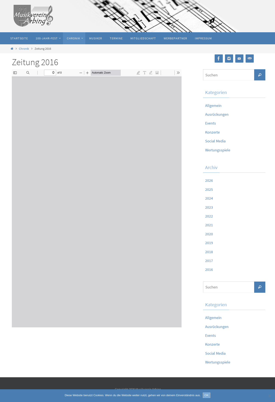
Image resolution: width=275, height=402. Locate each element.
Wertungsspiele (217, 150)
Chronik (24, 49)
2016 (209, 269)
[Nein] (269, 396)
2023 (209, 207)
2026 (209, 180)
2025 (209, 189)
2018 (209, 251)
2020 (209, 233)
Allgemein (213, 105)
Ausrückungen (217, 114)
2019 (209, 242)
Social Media (215, 141)
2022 (209, 216)
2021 (209, 224)
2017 (209, 260)
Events (210, 123)
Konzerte (212, 132)
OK (207, 395)
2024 (209, 198)
